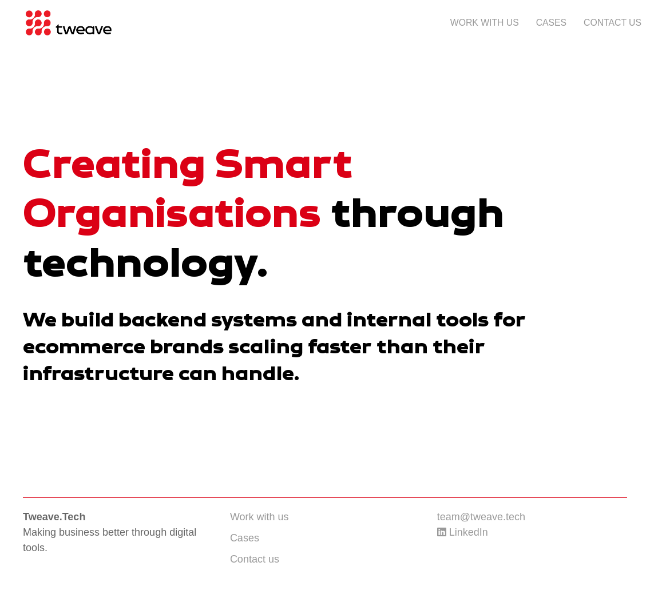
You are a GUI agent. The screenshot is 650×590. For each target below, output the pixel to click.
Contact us (612, 22)
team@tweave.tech (481, 517)
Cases (551, 22)
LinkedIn (462, 532)
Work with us (484, 22)
